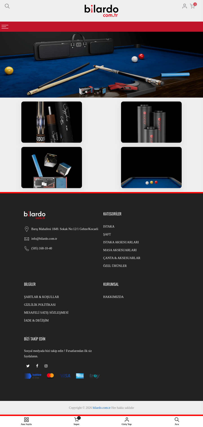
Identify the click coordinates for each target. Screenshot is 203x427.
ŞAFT (107, 234)
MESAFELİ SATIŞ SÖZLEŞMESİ (46, 312)
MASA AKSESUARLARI (120, 250)
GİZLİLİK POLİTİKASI (39, 304)
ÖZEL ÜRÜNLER (115, 266)
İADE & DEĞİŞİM (36, 320)
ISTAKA (109, 226)
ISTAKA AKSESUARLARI (121, 242)
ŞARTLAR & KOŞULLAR (41, 297)
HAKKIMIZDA (113, 297)
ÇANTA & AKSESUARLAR (121, 258)
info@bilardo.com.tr (44, 238)
